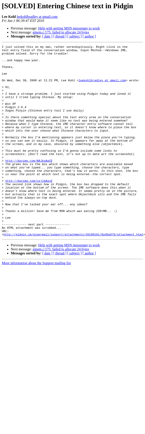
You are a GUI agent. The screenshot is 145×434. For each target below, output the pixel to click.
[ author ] (89, 36)
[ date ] (47, 36)
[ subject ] (74, 36)
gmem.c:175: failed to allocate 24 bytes (61, 32)
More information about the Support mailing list (36, 301)
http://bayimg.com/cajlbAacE (29, 208)
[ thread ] (59, 36)
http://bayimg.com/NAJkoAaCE (29, 184)
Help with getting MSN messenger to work (69, 28)
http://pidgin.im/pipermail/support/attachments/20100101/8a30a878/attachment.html (73, 272)
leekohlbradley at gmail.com (37, 17)
